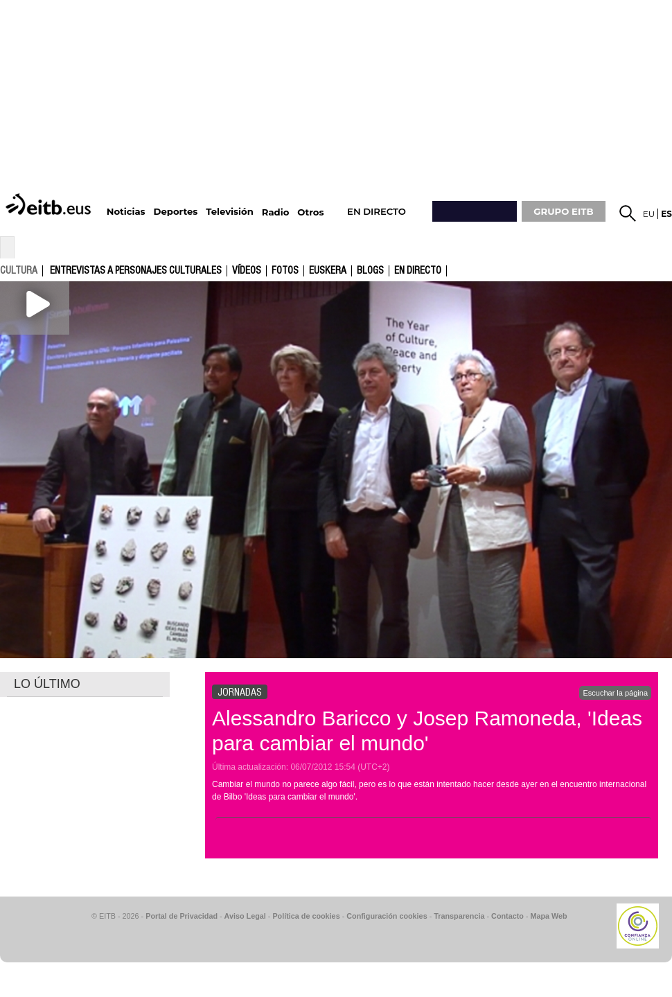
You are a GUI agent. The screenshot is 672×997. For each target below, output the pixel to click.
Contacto (507, 916)
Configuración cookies (386, 916)
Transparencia (459, 916)
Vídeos (246, 270)
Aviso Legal (245, 916)
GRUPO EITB (563, 211)
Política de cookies (305, 916)
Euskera (327, 270)
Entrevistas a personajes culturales (136, 270)
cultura (18, 270)
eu (649, 214)
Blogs (370, 270)
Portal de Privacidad (181, 916)
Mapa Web (548, 916)
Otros (310, 212)
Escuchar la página (615, 693)
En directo (417, 270)
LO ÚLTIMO (47, 684)
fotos (285, 270)
